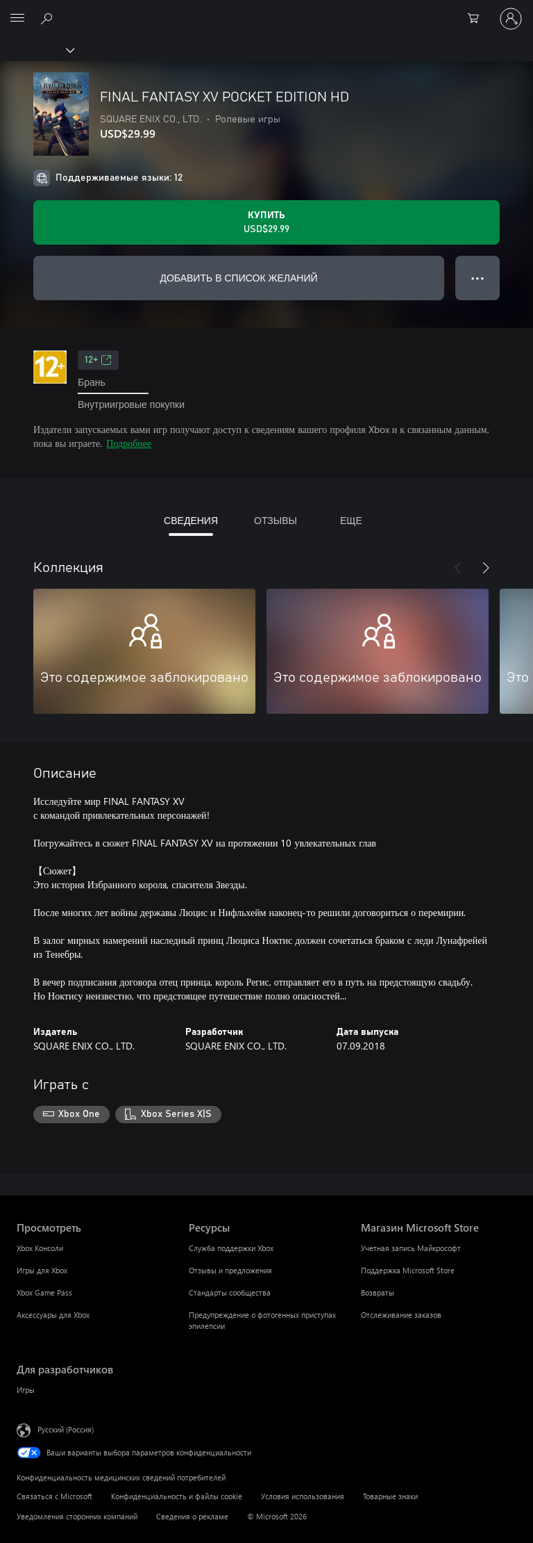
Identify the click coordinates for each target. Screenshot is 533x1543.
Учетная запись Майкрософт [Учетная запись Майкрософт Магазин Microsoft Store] (411, 1247)
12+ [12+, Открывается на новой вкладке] (98, 360)
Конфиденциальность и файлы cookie (176, 1496)
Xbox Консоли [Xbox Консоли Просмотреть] (40, 1247)
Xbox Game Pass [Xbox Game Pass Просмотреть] (44, 1292)
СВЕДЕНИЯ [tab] (191, 520)
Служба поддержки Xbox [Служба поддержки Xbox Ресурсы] (231, 1247)
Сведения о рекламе (192, 1516)
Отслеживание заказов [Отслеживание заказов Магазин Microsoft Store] (401, 1314)
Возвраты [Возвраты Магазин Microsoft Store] (377, 1292)
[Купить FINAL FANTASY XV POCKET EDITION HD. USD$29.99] (266, 222)
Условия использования (302, 1496)
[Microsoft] (266, 10)
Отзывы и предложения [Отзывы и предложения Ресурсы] (230, 1270)
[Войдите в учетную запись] (510, 18)
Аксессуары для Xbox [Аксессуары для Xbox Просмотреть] (53, 1314)
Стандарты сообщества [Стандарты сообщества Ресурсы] (230, 1292)
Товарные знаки (390, 1496)
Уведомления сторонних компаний (77, 1516)
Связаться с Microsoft (54, 1496)
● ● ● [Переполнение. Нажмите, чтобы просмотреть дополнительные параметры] (477, 277)
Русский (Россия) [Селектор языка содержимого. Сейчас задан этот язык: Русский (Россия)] (65, 1429)
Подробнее (128, 443)
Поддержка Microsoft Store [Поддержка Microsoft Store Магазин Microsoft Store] (408, 1270)
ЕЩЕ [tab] (351, 520)
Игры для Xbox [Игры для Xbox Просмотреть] (42, 1270)
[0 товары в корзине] (477, 18)
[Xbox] (36, 49)
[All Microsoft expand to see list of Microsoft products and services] (17, 18)
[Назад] (458, 568)
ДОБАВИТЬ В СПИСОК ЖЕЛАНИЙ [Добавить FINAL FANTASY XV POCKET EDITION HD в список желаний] (238, 277)
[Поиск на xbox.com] (48, 18)
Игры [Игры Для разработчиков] (26, 1389)
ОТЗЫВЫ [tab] (275, 520)
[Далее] (486, 568)
